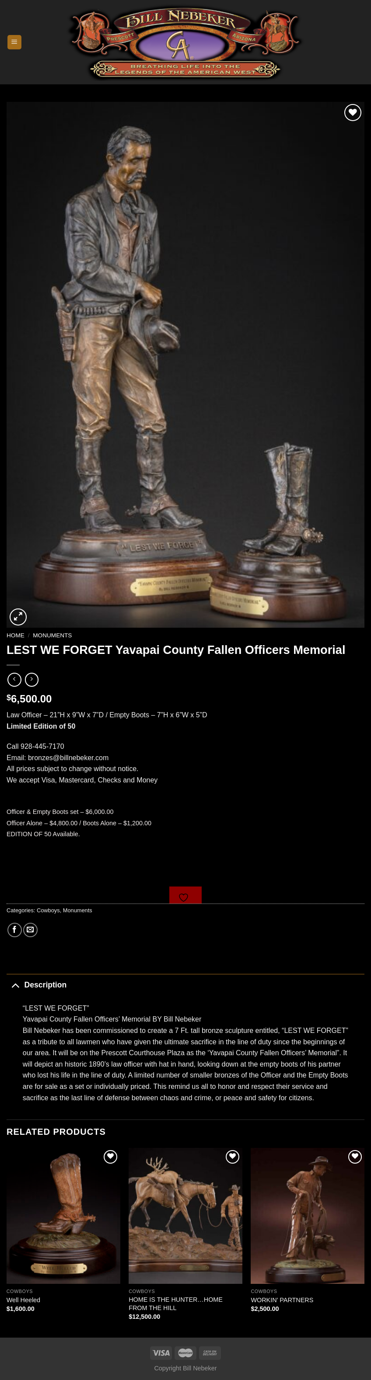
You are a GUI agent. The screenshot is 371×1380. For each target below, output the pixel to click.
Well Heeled (23, 1300)
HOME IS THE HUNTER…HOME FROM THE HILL (176, 1303)
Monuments (52, 635)
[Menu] (14, 42)
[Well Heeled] (63, 1216)
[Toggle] (15, 984)
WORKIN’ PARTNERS (282, 1300)
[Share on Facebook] (14, 930)
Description (36, 984)
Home (15, 635)
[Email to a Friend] (30, 930)
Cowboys (48, 910)
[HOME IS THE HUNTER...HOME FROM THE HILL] (185, 1216)
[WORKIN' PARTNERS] (307, 1216)
